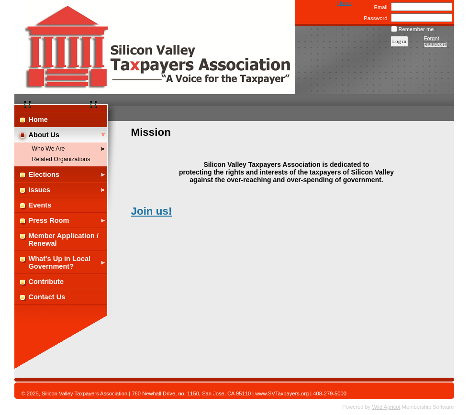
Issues (39, 190)
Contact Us (47, 297)
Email (378, 7)
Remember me (416, 29)
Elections (44, 174)
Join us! (151, 211)
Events (40, 205)
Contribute (46, 281)
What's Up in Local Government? (60, 262)
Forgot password (435, 41)
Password (374, 18)
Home (344, 3)
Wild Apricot (386, 407)
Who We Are (48, 148)
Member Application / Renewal (64, 239)
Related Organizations (61, 159)
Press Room (49, 220)
